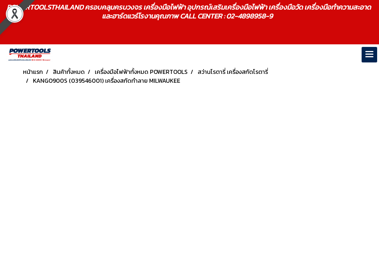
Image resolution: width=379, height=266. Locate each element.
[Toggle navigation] (369, 55)
